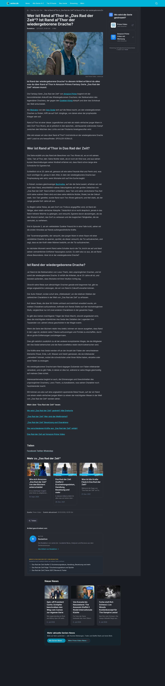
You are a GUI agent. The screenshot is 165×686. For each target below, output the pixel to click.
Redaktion (31, 28)
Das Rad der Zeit (36, 10)
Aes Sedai (50, 110)
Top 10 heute (51, 3)
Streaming (73, 3)
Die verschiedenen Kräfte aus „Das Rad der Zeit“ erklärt (52, 428)
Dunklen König (66, 100)
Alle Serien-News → (56, 640)
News (28, 3)
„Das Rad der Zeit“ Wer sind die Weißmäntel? (47, 416)
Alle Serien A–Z (38, 3)
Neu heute (63, 3)
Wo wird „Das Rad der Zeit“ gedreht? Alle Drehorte (50, 410)
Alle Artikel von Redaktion (48, 549)
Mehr (82, 3)
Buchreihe (60, 184)
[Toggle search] (156, 3)
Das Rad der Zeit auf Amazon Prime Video (46, 434)
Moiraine (34, 110)
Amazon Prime (70, 94)
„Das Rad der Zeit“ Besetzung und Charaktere (47, 422)
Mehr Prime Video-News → (78, 640)
